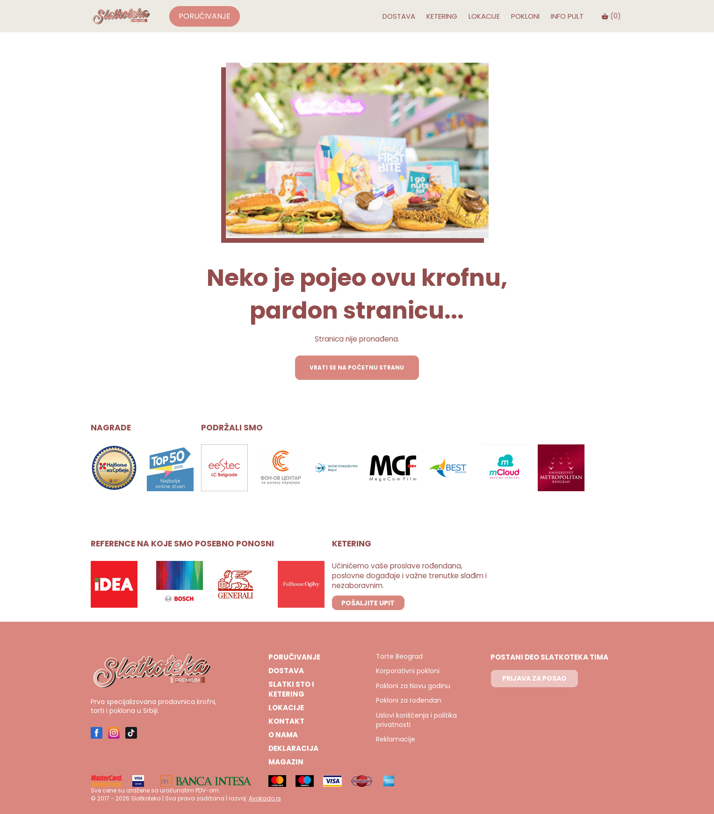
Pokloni (525, 16)
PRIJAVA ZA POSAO (534, 678)
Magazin (285, 762)
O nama (283, 735)
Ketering (441, 16)
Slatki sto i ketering (291, 689)
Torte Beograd (399, 656)
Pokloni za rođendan (408, 700)
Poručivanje (205, 16)
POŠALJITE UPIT (368, 603)
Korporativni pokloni (408, 671)
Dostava (398, 16)
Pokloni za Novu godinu (413, 686)
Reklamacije (395, 739)
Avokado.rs (265, 798)
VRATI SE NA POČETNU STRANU (357, 367)
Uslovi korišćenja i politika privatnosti (416, 720)
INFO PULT (567, 16)
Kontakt (286, 721)
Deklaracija (293, 748)
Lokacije (484, 16)
